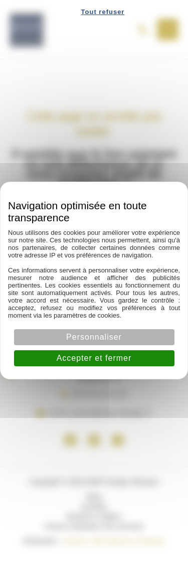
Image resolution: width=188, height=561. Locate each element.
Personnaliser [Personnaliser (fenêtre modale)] (94, 337)
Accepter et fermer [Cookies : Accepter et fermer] (94, 358)
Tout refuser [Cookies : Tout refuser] (103, 12)
